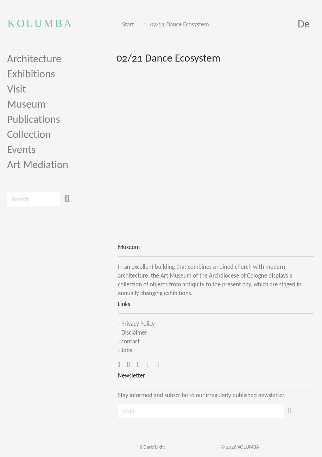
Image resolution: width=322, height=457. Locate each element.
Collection (29, 134)
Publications (33, 119)
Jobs (126, 350)
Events (21, 149)
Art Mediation (37, 164)
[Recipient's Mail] (201, 411)
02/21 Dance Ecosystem (179, 24)
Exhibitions (31, 73)
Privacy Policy (138, 324)
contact (130, 341)
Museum (26, 103)
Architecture (34, 58)
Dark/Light (152, 447)
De (304, 23)
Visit (16, 88)
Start (128, 24)
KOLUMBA (40, 23)
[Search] (33, 199)
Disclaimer (134, 332)
